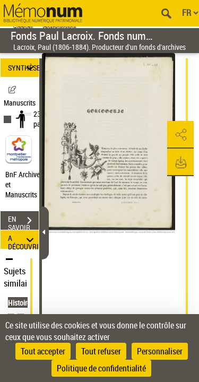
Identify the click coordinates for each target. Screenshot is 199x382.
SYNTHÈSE (23, 67)
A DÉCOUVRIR (23, 239)
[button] (180, 135)
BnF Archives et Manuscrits (25, 184)
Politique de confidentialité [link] (101, 368)
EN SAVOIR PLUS (23, 221)
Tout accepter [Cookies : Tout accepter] (43, 351)
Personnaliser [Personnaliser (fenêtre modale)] (160, 351)
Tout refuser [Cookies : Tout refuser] (101, 351)
